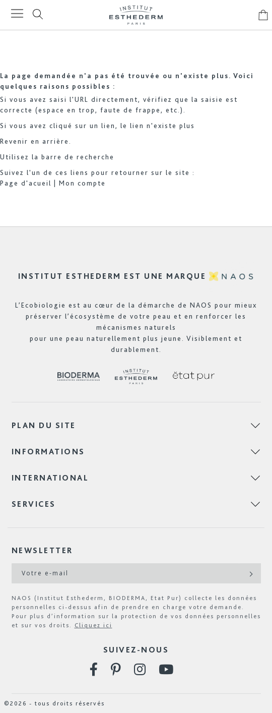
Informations (48, 451)
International (50, 478)
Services (34, 504)
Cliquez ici (93, 625)
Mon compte (82, 183)
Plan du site (44, 425)
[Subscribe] (250, 573)
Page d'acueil (25, 183)
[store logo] (136, 15)
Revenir (14, 141)
